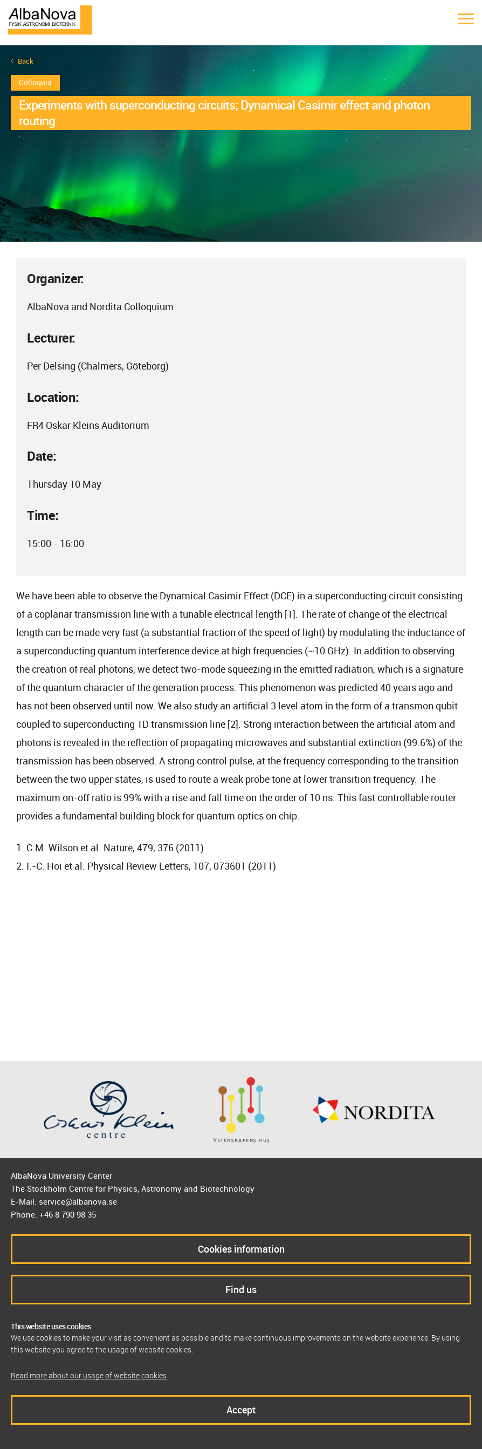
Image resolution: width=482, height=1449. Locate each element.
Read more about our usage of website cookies (89, 1375)
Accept (241, 1409)
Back (25, 61)
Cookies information (241, 1248)
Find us (241, 1289)
